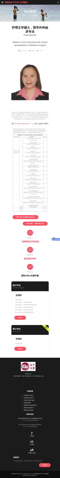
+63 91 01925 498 (33, 410)
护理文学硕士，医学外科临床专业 (24, 309)
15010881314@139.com (22, 123)
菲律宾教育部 (27, 418)
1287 (40, 50)
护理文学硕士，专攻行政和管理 (23, 302)
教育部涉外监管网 (28, 425)
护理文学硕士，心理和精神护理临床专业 (26, 304)
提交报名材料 (30, 258)
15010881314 (33, 416)
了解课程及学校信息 (30, 241)
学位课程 (34, 15)
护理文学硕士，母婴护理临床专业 (35, 223)
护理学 (33, 50)
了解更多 (20, 317)
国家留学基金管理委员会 (30, 420)
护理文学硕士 (18, 299)
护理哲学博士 (18, 343)
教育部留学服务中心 (29, 423)
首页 (24, 15)
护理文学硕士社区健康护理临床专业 (25, 217)
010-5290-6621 (41, 123)
